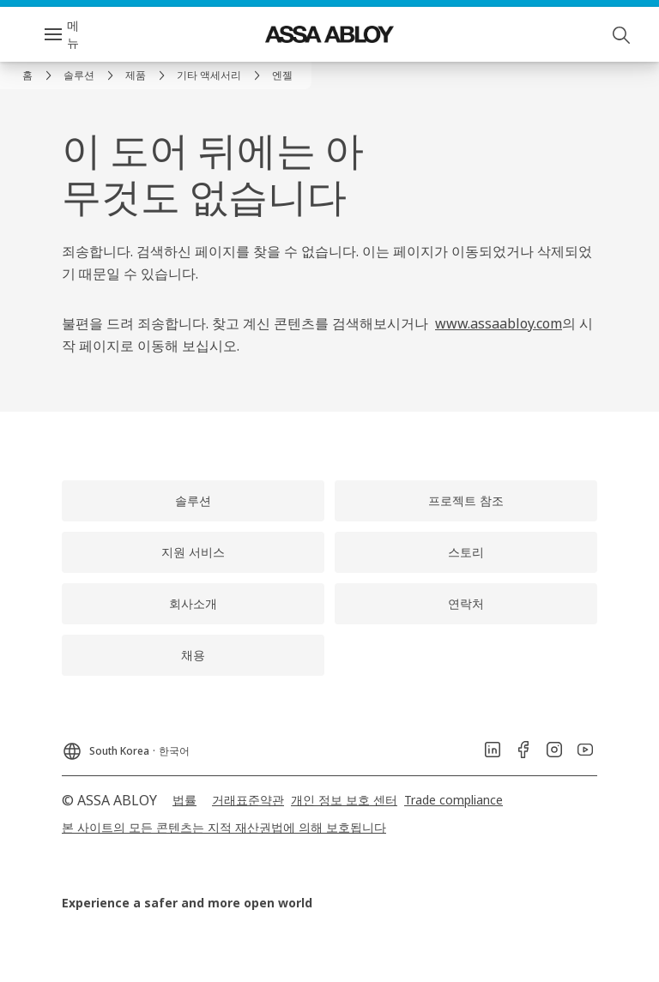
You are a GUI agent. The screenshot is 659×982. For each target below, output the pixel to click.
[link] (39, 75)
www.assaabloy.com (498, 323)
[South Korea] (126, 746)
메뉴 (73, 34)
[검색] (622, 34)
